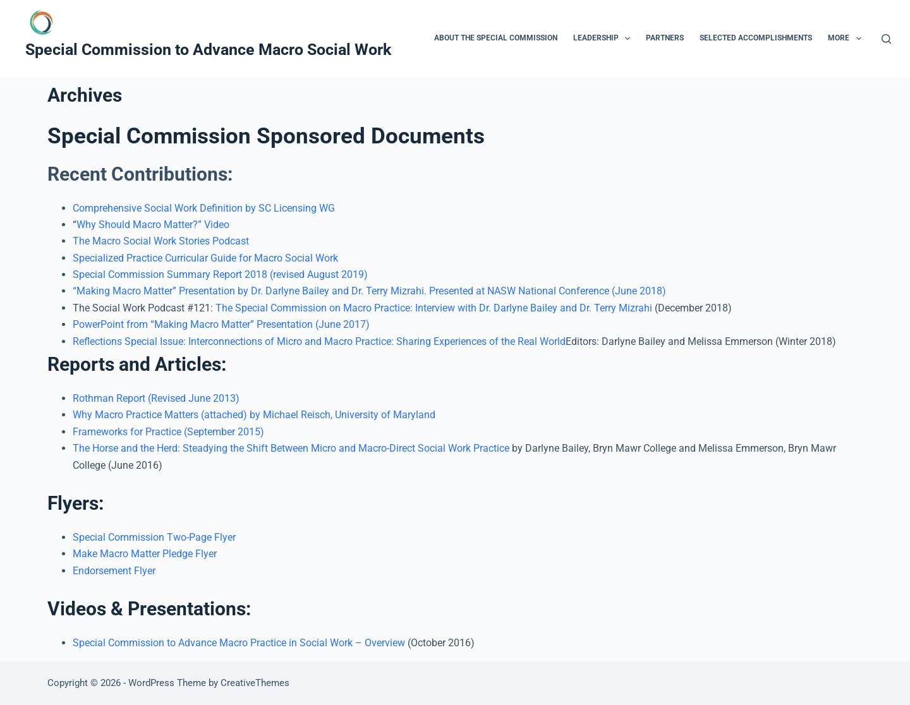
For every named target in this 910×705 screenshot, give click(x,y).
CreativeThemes (255, 683)
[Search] (886, 39)
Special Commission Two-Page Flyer (154, 537)
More (847, 38)
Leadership (604, 38)
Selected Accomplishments (756, 37)
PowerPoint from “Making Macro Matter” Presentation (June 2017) (221, 324)
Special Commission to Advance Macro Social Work (208, 49)
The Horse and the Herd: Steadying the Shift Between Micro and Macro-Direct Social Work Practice (291, 448)
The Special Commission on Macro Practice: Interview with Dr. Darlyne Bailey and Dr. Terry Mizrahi (433, 308)
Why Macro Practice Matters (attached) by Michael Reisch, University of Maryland (254, 415)
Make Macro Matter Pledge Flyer (145, 554)
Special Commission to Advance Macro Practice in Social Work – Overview (240, 643)
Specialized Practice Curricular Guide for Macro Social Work (208, 258)
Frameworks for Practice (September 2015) (168, 432)
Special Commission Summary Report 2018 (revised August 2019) (220, 274)
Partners (665, 37)
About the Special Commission (495, 37)
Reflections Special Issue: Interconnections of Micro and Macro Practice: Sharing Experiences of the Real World (319, 341)
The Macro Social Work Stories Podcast (161, 241)
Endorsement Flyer (114, 571)
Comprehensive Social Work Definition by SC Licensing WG (204, 208)
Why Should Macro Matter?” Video (152, 225)
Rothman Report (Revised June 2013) (156, 398)
